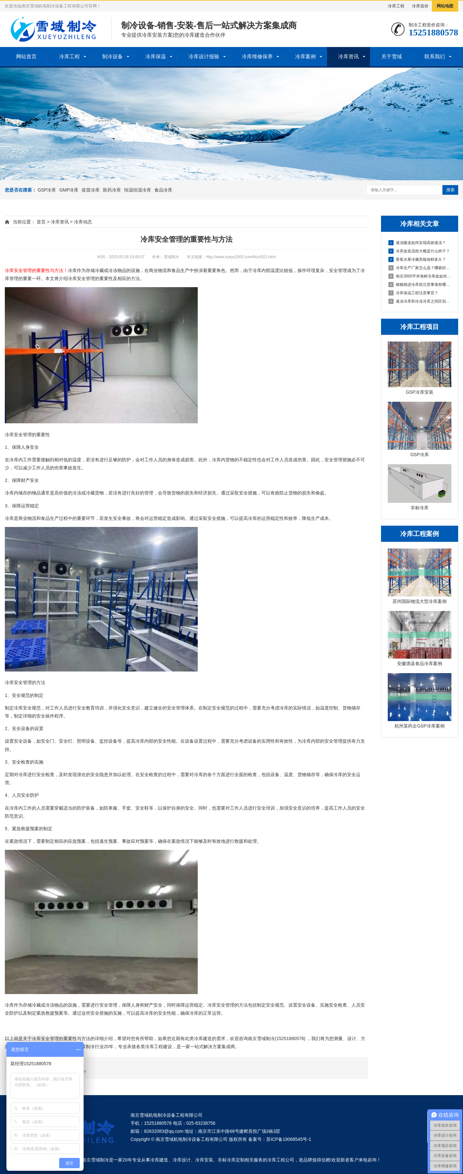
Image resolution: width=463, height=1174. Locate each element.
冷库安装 (204, 1159)
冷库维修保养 (257, 56)
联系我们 (434, 56)
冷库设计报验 (203, 56)
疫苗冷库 (91, 190)
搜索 (450, 189)
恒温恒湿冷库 (137, 190)
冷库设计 (182, 1159)
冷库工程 (396, 6)
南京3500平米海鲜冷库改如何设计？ (419, 276)
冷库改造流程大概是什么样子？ (419, 251)
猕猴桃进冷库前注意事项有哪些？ (419, 284)
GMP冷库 (68, 190)
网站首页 (26, 56)
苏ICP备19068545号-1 (288, 1139)
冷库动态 (83, 221)
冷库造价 (420, 6)
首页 (41, 221)
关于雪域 (391, 56)
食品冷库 (163, 190)
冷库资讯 (348, 56)
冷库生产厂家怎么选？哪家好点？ (419, 267)
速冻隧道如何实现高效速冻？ (417, 242)
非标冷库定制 (231, 1159)
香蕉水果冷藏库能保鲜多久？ (417, 259)
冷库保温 (155, 56)
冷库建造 (159, 1159)
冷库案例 (305, 56)
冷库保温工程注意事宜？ (413, 293)
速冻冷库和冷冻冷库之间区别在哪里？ (419, 301)
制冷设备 (112, 56)
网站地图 (445, 6)
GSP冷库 (47, 190)
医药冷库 (112, 190)
